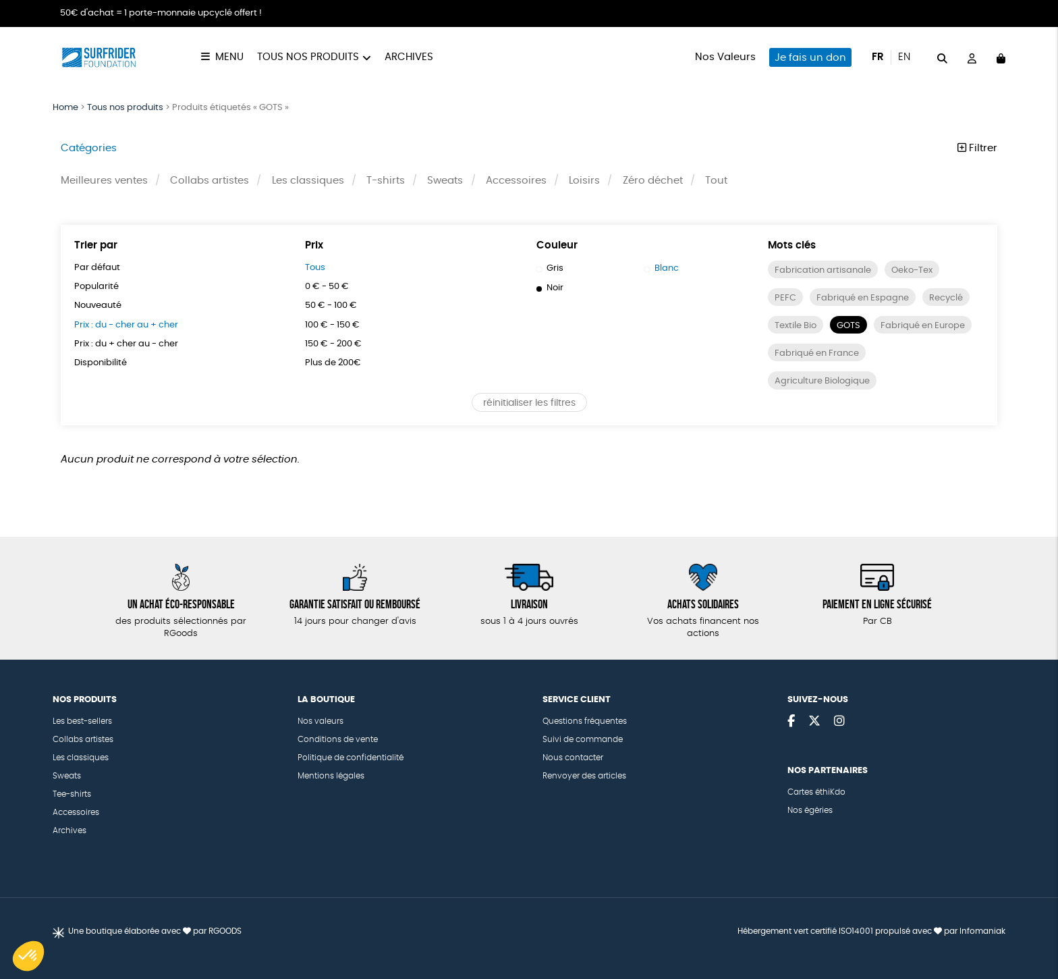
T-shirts (385, 181)
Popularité (97, 287)
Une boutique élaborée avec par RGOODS (155, 931)
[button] (28, 956)
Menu (229, 57)
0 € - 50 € (329, 287)
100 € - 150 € (335, 325)
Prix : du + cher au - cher (132, 344)
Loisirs (585, 181)
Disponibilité (102, 364)
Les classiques (308, 181)
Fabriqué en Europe (820, 354)
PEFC (786, 298)
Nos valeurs (320, 721)
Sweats (446, 181)
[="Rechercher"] (942, 57)
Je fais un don (810, 58)
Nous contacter (572, 757)
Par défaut (98, 268)
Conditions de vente (338, 739)
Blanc (662, 268)
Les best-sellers (82, 721)
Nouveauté (100, 306)
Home (65, 107)
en (904, 57)
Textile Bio (856, 326)
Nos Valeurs (725, 57)
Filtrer (977, 148)
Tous (316, 268)
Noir (550, 288)
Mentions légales (331, 776)
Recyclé (793, 326)
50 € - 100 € (334, 306)
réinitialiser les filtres (529, 431)
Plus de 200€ (335, 364)
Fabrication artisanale (825, 270)
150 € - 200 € (336, 344)
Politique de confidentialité (350, 757)
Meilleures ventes (104, 181)
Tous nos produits (308, 57)
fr (878, 57)
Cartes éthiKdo (816, 792)
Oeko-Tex (918, 270)
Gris (550, 268)
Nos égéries (810, 810)
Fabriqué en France (820, 382)
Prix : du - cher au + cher (132, 325)
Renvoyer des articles (584, 776)
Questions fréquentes (584, 721)
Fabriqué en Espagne (866, 298)
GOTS (912, 326)
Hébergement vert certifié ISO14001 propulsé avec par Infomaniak (871, 931)
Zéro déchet (653, 181)
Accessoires (516, 181)
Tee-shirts (72, 794)
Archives (409, 57)
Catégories (89, 148)
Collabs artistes (209, 181)
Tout (717, 181)
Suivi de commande (582, 739)
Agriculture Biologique (825, 410)
